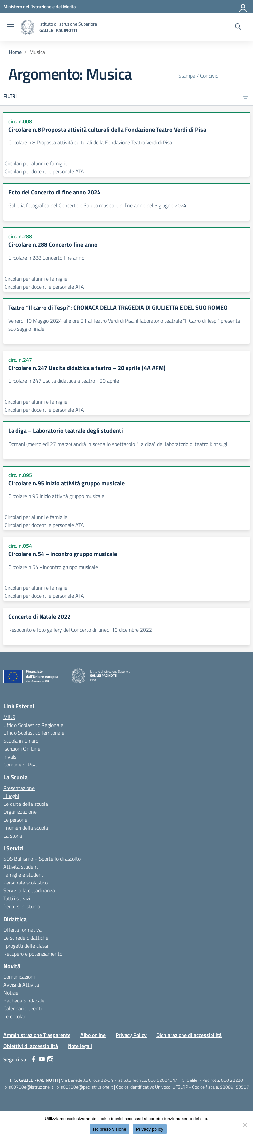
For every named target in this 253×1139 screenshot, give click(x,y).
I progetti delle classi (25, 946)
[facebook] (33, 1059)
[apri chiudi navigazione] (10, 27)
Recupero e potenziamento (32, 954)
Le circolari (14, 1016)
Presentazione (19, 788)
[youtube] (42, 1059)
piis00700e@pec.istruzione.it (84, 1086)
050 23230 (232, 1080)
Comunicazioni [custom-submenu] (19, 977)
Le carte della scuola (25, 804)
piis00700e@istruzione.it (28, 1086)
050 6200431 (161, 1080)
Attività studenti (21, 867)
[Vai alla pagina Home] (15, 52)
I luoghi (11, 796)
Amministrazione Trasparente (36, 1035)
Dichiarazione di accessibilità (189, 1035)
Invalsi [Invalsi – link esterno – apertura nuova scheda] (10, 757)
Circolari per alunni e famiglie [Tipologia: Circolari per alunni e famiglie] (36, 163)
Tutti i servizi (16, 898)
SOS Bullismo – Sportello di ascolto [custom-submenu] (42, 859)
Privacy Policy (131, 1035)
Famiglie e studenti (23, 875)
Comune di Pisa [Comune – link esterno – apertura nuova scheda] (20, 764)
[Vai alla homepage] (27, 27)
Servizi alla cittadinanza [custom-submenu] (29, 890)
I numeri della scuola (25, 828)
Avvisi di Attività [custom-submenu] (21, 985)
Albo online (93, 1035)
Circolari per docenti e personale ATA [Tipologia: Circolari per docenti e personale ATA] (44, 171)
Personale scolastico (25, 882)
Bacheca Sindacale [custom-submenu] (23, 1000)
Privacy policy (149, 1129)
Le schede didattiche (25, 938)
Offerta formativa (22, 930)
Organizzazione (20, 812)
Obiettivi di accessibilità (30, 1046)
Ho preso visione (109, 1129)
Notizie (10, 993)
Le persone (15, 820)
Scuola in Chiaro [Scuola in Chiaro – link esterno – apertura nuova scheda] (20, 741)
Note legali (80, 1046)
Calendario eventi (22, 1008)
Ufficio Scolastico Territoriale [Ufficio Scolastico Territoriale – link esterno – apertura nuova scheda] (33, 733)
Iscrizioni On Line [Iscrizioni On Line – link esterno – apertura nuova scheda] (21, 749)
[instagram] (50, 1059)
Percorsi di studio (21, 906)
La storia (12, 836)
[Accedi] (243, 6)
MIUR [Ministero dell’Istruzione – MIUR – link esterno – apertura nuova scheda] (9, 717)
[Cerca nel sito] (238, 27)
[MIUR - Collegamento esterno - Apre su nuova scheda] (39, 6)
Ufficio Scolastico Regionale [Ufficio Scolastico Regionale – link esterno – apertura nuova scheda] (33, 725)
